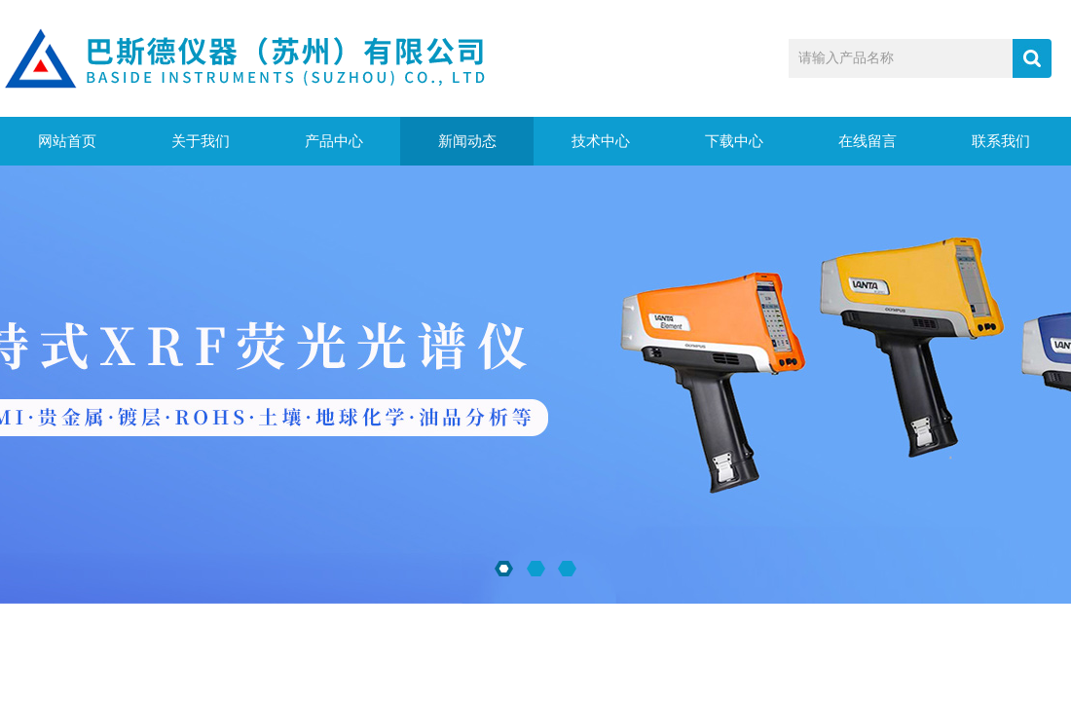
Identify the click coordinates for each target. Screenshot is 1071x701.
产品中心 (334, 141)
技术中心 (601, 141)
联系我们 (1001, 141)
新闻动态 (467, 141)
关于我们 (200, 141)
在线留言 (867, 141)
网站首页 (67, 141)
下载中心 (734, 141)
